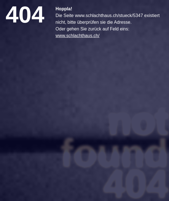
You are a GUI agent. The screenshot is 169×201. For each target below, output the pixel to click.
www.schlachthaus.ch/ (77, 35)
